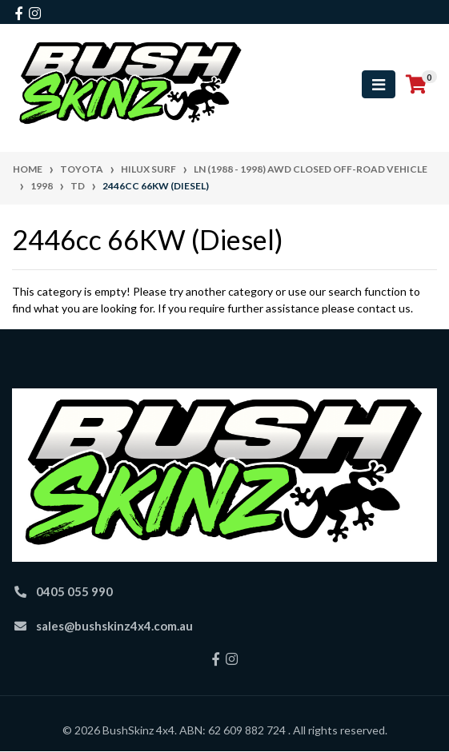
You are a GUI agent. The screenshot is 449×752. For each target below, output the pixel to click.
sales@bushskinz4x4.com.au (114, 626)
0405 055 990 (74, 591)
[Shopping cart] (416, 85)
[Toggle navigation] (378, 84)
